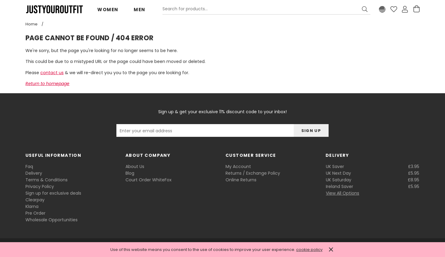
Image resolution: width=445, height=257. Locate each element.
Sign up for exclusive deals (53, 193)
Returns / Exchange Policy (253, 173)
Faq (29, 166)
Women (108, 9)
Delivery (33, 173)
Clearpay (35, 200)
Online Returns (241, 180)
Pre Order (35, 213)
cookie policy (309, 249)
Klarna (31, 206)
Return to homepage (47, 84)
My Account (238, 166)
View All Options (342, 193)
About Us (134, 166)
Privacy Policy (39, 186)
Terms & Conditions (46, 180)
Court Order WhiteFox (148, 180)
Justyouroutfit (54, 9)
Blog (129, 173)
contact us (52, 73)
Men (140, 9)
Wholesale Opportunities (51, 220)
